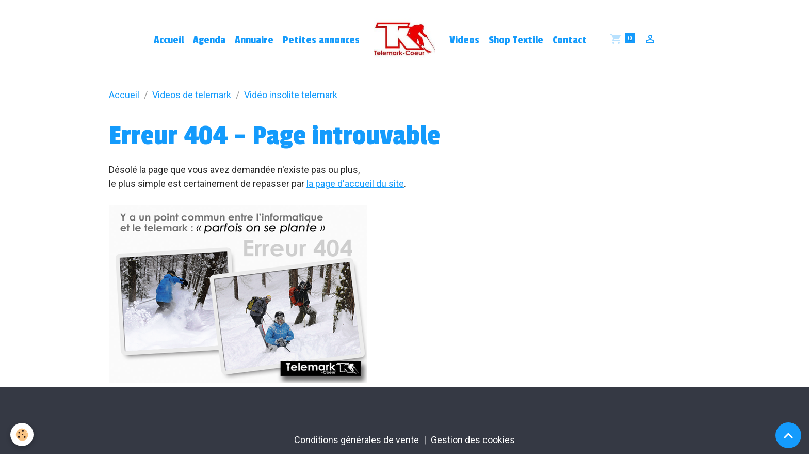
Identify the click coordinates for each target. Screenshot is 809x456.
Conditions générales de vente (356, 439)
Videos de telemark (191, 94)
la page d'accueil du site (355, 183)
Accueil (169, 40)
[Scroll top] (788, 435)
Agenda (209, 40)
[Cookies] (22, 434)
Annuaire (254, 40)
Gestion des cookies (473, 439)
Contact (570, 40)
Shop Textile (516, 40)
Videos (464, 40)
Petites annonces (321, 40)
